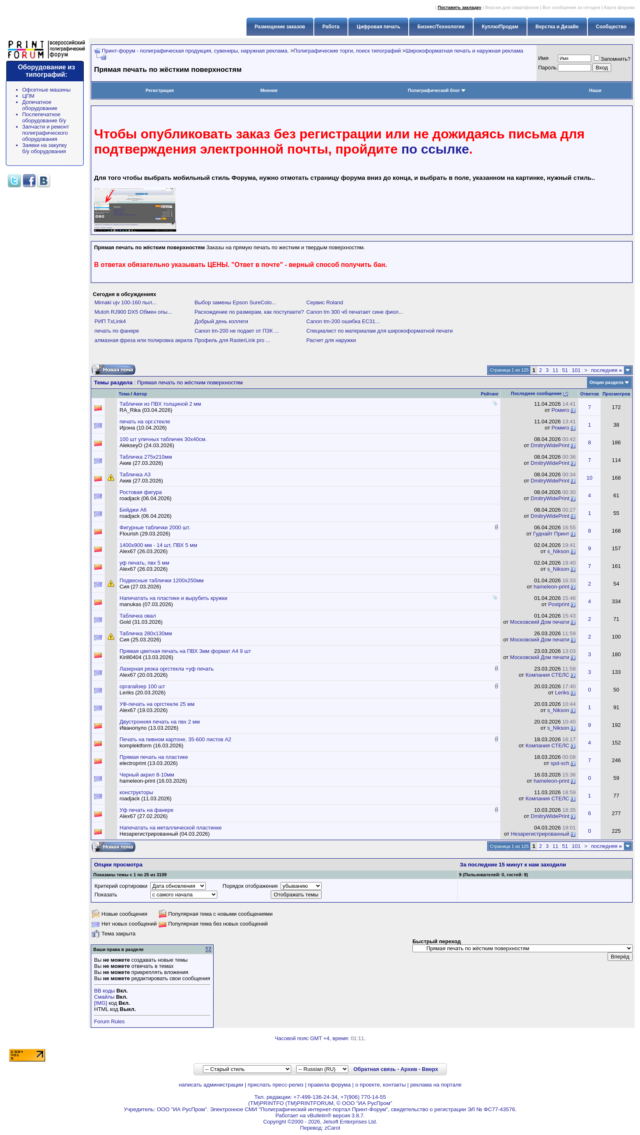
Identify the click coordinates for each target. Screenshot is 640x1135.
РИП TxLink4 (110, 321)
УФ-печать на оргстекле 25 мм (157, 704)
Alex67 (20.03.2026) (144, 675)
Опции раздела (606, 382)
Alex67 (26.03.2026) (144, 551)
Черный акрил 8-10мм (147, 775)
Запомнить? (612, 59)
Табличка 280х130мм (146, 633)
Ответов (589, 393)
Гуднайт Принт (551, 534)
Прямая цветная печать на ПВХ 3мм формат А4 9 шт (185, 651)
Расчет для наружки (331, 340)
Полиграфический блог (437, 90)
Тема (124, 393)
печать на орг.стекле (145, 421)
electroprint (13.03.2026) (149, 763)
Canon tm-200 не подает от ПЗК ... (237, 331)
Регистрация (159, 90)
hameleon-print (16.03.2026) (153, 781)
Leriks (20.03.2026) (143, 692)
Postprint (558, 604)
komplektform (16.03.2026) (151, 745)
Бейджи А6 (133, 510)
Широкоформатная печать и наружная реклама (464, 51)
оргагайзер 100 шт (142, 686)
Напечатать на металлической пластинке (171, 828)
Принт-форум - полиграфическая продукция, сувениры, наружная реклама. (195, 51)
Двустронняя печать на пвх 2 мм (160, 722)
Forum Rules (109, 1021)
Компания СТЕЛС (547, 675)
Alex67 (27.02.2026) (144, 816)
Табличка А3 (135, 474)
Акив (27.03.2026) (141, 463)
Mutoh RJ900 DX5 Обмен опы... (133, 312)
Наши (595, 90)
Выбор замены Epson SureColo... (235, 302)
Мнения (269, 90)
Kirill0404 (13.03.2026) (146, 657)
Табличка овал (138, 616)
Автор (140, 393)
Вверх (430, 1069)
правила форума (329, 1085)
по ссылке (435, 149)
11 (555, 370)
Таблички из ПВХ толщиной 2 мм (160, 404)
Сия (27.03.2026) (140, 587)
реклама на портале (436, 1085)
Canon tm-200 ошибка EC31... (343, 321)
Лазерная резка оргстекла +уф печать (167, 669)
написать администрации (211, 1085)
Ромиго (560, 410)
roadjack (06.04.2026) (145, 498)
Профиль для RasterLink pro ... (233, 340)
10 (589, 478)
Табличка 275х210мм (146, 457)
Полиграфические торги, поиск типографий (347, 51)
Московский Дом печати (539, 622)
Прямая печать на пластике (154, 757)
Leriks (562, 692)
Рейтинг (490, 393)
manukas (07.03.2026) (146, 604)
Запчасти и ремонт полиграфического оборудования (45, 133)
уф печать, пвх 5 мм (144, 563)
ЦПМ (28, 96)
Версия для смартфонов (512, 7)
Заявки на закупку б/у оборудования (44, 148)
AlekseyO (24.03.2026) (147, 445)
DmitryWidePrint (550, 445)
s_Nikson (558, 551)
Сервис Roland (324, 302)
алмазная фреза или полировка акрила (143, 340)
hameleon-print (551, 587)
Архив (409, 1069)
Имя (543, 58)
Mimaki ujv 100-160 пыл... (125, 302)
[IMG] (100, 1003)
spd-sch (559, 763)
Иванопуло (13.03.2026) (149, 728)
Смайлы (104, 997)
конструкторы (136, 792)
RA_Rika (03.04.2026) (146, 410)
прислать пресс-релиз (276, 1085)
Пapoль (547, 67)
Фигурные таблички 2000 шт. (155, 527)
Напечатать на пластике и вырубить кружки (174, 598)
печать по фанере (116, 331)
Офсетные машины (46, 90)
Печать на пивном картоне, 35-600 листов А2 (175, 739)
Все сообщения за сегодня (571, 7)
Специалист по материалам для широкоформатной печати (379, 331)
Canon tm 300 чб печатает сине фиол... (354, 312)
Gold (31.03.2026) (141, 622)
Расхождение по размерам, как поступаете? (249, 312)
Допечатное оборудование (40, 105)
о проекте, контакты (380, 1085)
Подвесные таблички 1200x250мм (162, 580)
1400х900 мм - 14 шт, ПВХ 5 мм (158, 545)
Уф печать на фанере (146, 810)
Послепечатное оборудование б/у (44, 117)
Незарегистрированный (540, 834)
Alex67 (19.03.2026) (144, 710)
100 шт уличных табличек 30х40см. (163, 439)
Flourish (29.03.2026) (145, 534)
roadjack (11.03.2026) (145, 798)
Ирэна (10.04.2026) (143, 428)
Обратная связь (374, 1069)
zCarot (332, 1128)
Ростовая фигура (141, 492)
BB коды (104, 991)
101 (576, 370)
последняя (606, 370)
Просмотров (616, 393)
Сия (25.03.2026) (140, 639)
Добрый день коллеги (222, 321)
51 (565, 370)
